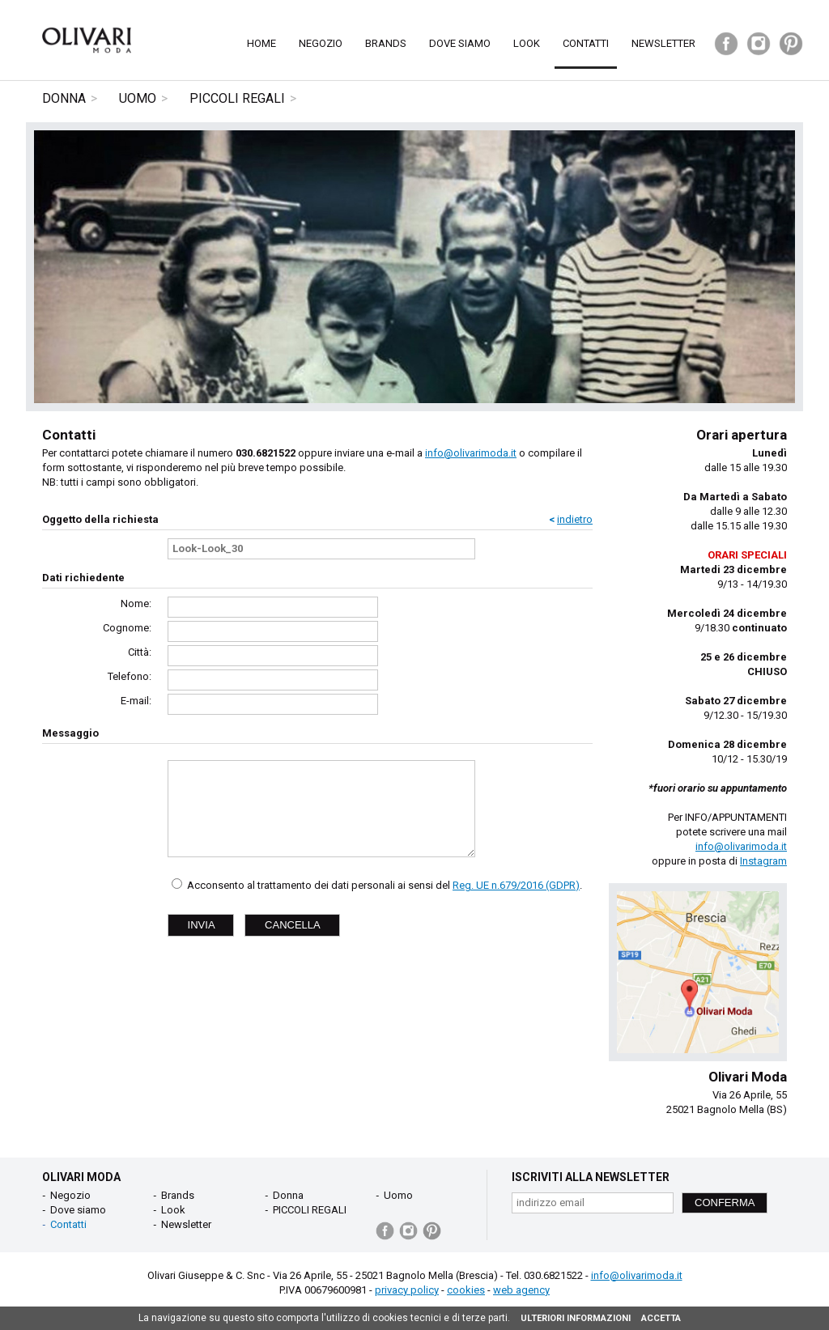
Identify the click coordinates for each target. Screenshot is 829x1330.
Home (261, 43)
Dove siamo (460, 43)
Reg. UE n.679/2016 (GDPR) (516, 885)
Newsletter (663, 43)
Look (526, 43)
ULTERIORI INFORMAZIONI (576, 1318)
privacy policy (407, 1290)
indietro (575, 519)
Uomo (137, 98)
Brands (385, 43)
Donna (64, 98)
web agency (521, 1290)
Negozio (320, 43)
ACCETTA (661, 1318)
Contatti (586, 43)
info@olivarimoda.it (471, 453)
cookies (466, 1290)
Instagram (763, 861)
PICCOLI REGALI (237, 98)
